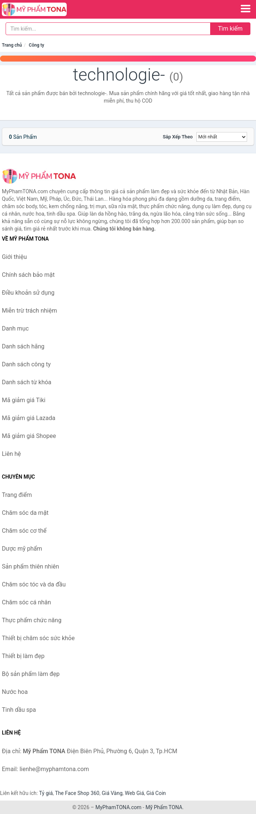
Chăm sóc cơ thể (24, 530)
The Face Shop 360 (77, 793)
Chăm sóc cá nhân (26, 602)
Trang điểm (17, 494)
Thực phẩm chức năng (31, 620)
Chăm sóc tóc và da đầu (34, 584)
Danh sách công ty (26, 364)
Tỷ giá (46, 793)
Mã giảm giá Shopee (29, 435)
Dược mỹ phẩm (22, 548)
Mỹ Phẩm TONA (163, 807)
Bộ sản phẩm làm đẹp (31, 673)
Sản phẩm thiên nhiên (30, 566)
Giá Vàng (112, 793)
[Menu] (245, 8)
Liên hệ (11, 453)
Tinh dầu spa (19, 709)
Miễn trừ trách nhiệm (29, 310)
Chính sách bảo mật (28, 274)
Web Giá (134, 793)
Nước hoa (15, 691)
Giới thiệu (14, 256)
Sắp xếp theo (178, 137)
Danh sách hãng (23, 346)
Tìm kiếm (230, 28)
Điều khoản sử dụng (28, 292)
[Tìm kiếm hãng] (108, 28)
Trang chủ (12, 45)
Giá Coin (156, 793)
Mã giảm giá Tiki (23, 400)
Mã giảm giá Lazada (28, 418)
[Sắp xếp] (221, 137)
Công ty (36, 45)
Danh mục (15, 328)
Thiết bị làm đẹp (23, 656)
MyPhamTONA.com (118, 807)
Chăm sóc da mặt (25, 512)
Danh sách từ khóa (26, 382)
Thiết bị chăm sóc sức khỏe (38, 638)
